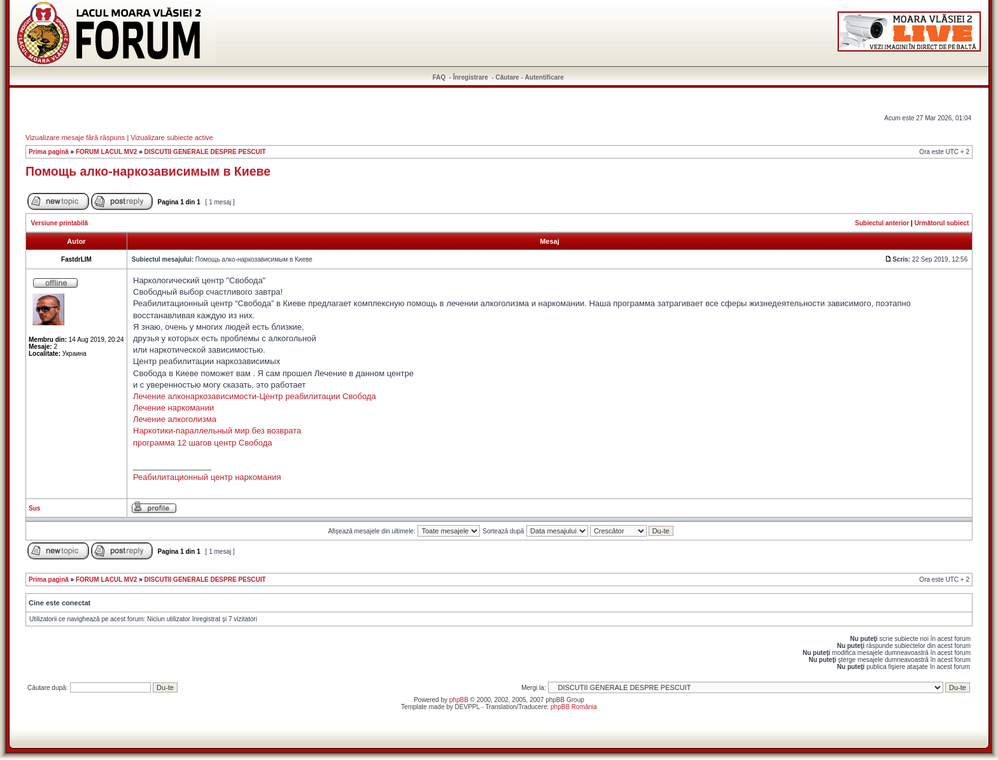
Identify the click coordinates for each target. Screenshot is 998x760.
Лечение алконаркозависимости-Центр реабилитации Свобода (254, 396)
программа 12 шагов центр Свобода (202, 442)
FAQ (439, 77)
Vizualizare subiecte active (171, 137)
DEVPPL (467, 706)
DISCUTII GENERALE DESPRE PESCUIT (205, 151)
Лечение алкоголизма (174, 419)
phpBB (458, 699)
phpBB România (574, 706)
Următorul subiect (942, 223)
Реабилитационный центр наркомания (207, 477)
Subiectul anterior (882, 223)
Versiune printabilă (59, 223)
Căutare (507, 77)
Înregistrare (470, 77)
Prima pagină (49, 151)
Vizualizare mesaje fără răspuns (75, 137)
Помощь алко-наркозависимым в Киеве (148, 171)
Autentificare (544, 77)
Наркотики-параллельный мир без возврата (217, 430)
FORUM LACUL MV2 (106, 151)
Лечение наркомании (173, 407)
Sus (34, 508)
